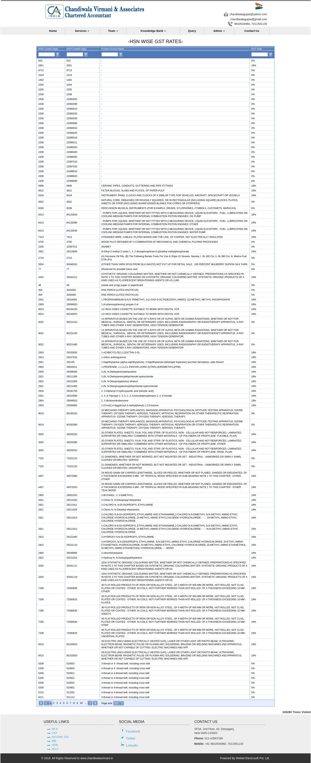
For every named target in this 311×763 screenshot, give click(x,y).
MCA (54, 729)
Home (53, 30)
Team (113, 30)
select (122, 703)
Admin (219, 30)
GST (54, 733)
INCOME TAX (60, 737)
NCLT (55, 749)
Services (82, 30)
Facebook (133, 731)
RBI (53, 741)
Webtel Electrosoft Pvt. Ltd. (253, 758)
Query (192, 30)
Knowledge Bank (153, 30)
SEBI (54, 745)
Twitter (130, 738)
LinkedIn (132, 745)
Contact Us (251, 30)
